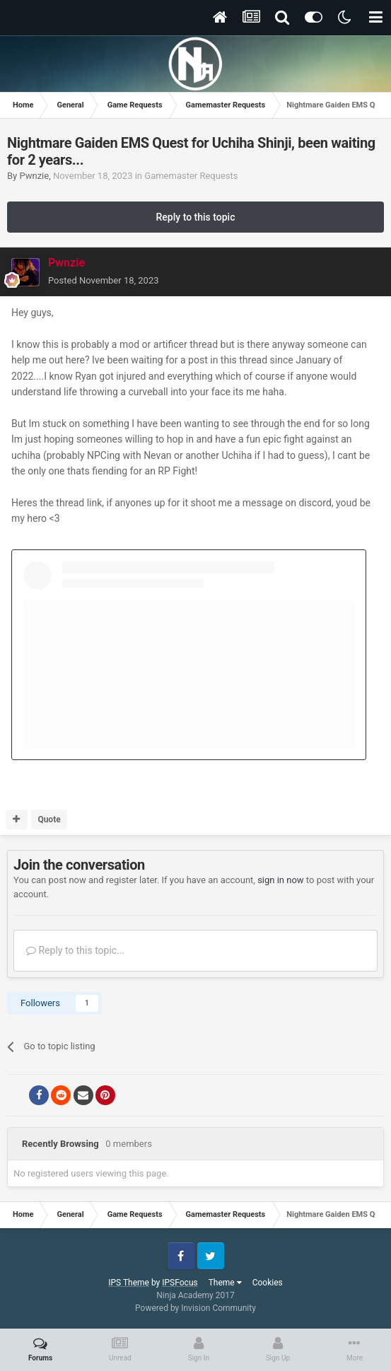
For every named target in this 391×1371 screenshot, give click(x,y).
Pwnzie (34, 175)
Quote (48, 819)
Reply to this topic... (75, 950)
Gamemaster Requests (191, 175)
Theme (225, 1283)
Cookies (267, 1283)
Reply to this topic (195, 217)
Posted (103, 280)
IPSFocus (179, 1283)
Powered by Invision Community (195, 1308)
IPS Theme (128, 1283)
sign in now (280, 880)
